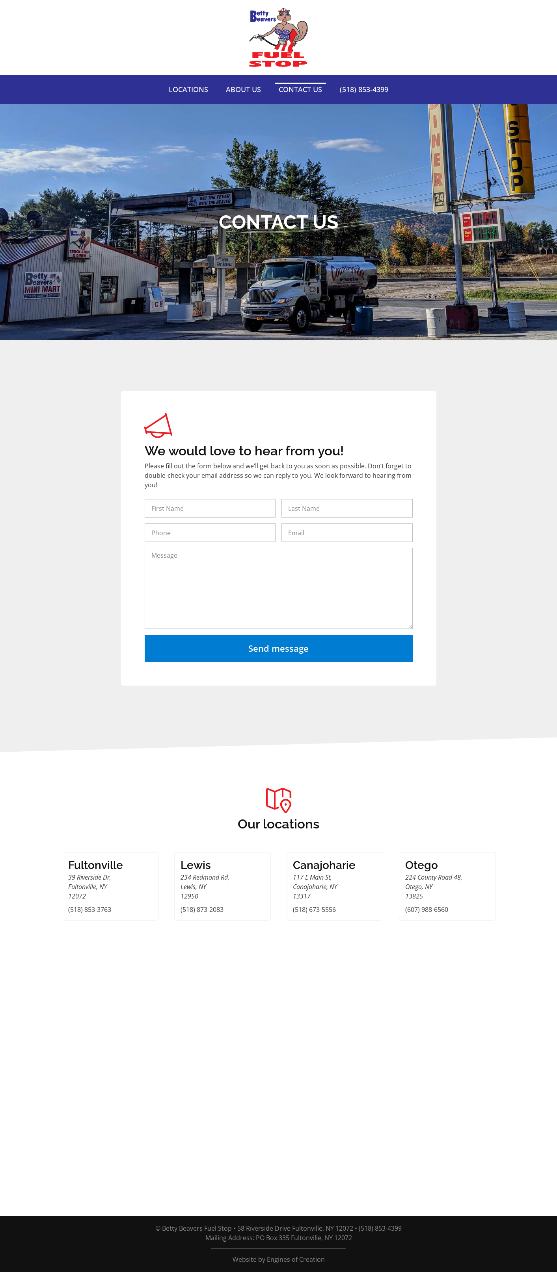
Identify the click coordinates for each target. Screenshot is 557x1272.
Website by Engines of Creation (279, 1259)
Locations (188, 89)
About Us (243, 89)
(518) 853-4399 (364, 89)
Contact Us (300, 89)
